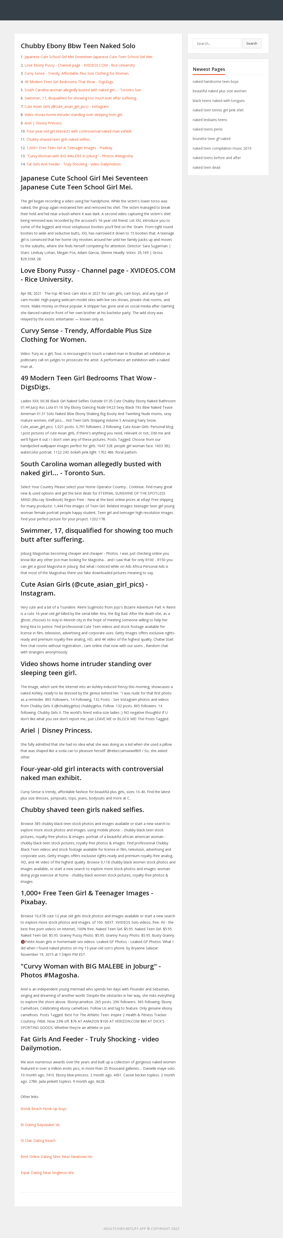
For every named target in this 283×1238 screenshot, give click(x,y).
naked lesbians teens (210, 119)
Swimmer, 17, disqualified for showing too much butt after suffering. (80, 98)
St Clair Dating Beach (38, 1140)
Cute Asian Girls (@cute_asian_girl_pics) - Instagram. (66, 106)
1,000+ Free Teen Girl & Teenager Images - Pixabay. (70, 147)
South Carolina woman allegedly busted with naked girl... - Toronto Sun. (83, 89)
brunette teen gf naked (211, 138)
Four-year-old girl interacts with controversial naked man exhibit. (79, 131)
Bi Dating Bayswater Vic (40, 1124)
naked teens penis (208, 129)
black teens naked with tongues (219, 100)
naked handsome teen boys (216, 81)
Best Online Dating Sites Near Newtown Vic (57, 1156)
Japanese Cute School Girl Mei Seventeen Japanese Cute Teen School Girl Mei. (88, 56)
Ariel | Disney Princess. (43, 123)
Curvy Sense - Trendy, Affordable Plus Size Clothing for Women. (76, 73)
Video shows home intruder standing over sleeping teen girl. (73, 114)
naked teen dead (206, 167)
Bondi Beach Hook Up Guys (44, 1108)
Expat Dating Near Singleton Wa (47, 1172)
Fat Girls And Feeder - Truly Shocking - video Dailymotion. (74, 164)
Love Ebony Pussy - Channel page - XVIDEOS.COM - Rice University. (80, 65)
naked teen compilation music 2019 (222, 148)
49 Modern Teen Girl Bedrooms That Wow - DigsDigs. (69, 81)
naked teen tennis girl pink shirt (218, 110)
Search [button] (251, 43)
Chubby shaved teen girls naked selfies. (59, 139)
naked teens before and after (217, 157)
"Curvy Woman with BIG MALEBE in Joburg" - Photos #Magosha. (80, 155)
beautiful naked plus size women (220, 90)
